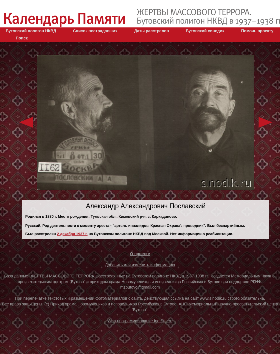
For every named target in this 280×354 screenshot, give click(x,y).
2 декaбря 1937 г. (72, 234)
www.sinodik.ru (213, 298)
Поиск (22, 38)
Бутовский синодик (205, 31)
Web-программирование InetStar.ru (140, 321)
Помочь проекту (257, 31)
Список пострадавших (95, 31)
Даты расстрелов (151, 31)
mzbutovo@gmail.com (140, 287)
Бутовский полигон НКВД (31, 31)
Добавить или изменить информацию (140, 265)
